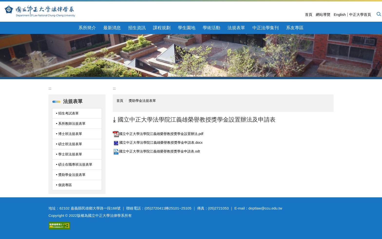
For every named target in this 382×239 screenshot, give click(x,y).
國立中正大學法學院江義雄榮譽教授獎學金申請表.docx (157, 142)
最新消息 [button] (112, 27)
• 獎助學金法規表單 (71, 175)
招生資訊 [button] (137, 27)
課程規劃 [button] (162, 27)
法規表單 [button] (236, 27)
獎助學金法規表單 (142, 101)
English (340, 14)
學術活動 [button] (211, 27)
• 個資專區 (64, 185)
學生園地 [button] (186, 27)
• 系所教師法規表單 (71, 123)
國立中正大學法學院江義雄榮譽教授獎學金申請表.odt (156, 151)
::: (49, 88)
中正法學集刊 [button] (265, 27)
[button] (378, 13)
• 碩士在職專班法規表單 (74, 164)
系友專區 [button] (295, 27)
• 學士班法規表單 (69, 154)
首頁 (308, 14)
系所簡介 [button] (87, 27)
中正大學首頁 (360, 14)
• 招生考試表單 (67, 113)
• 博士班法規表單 (69, 134)
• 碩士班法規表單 (69, 144)
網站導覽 (323, 14)
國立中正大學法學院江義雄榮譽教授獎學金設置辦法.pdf (158, 134)
